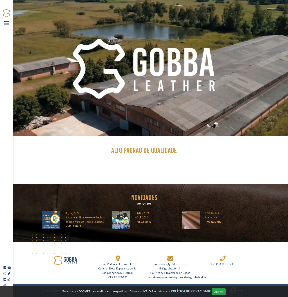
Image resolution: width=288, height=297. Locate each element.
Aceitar (218, 292)
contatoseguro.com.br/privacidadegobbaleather (177, 277)
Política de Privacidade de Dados (170, 273)
